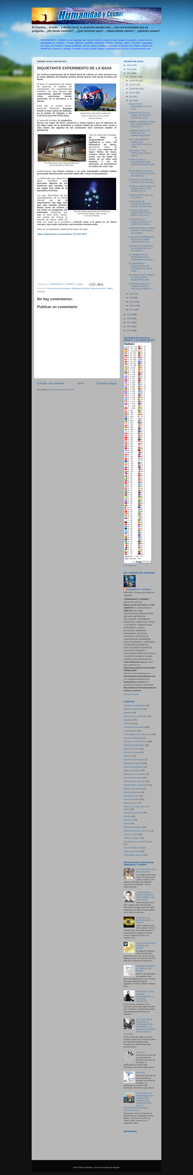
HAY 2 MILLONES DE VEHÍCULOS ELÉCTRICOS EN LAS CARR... (140, 143)
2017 (129, 73)
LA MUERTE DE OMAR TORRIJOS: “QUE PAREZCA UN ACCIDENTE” (145, 896)
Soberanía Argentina (133, 827)
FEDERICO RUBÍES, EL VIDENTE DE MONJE (145, 968)
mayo (132, 294)
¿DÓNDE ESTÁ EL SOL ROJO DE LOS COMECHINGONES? (140, 133)
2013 (129, 326)
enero (132, 309)
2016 (129, 314)
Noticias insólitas (98, 288)
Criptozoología (130, 731)
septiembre (134, 88)
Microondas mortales (133, 778)
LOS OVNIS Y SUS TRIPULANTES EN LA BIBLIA (140, 153)
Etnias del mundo (131, 749)
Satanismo (128, 820)
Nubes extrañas (131, 803)
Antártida (128, 712)
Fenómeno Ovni (131, 752)
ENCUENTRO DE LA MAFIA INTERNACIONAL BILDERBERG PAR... (142, 277)
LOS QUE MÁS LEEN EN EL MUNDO (146, 870)
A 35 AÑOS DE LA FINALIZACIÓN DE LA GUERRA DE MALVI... (140, 221)
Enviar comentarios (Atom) (62, 389)
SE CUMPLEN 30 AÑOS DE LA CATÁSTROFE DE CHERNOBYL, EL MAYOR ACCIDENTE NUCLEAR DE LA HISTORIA (140, 1026)
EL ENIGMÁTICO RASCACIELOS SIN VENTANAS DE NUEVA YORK (141, 267)
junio (131, 100)
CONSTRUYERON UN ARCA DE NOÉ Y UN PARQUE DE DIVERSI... (142, 230)
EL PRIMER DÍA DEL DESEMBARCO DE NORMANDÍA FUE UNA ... (142, 257)
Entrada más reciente (50, 383)
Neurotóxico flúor (131, 796)
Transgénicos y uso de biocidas (138, 841)
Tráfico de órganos (132, 838)
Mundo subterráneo (132, 792)
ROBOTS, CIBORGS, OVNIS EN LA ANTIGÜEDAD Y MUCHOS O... (142, 124)
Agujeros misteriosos (133, 709)
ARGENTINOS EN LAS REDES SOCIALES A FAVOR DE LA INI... (139, 115)
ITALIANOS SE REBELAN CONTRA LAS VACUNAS (141, 181)
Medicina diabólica (132, 770)
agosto (132, 92)
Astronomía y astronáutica (58, 288)
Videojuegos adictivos (133, 855)
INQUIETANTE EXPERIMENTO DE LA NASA (140, 106)
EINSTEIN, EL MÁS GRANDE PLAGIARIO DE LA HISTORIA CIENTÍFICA (145, 996)
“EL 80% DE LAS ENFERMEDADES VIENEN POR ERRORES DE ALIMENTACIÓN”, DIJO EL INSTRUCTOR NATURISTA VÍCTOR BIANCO (138, 1101)
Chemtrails (128, 723)
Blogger (116, 1167)
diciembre (134, 77)
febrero (132, 305)
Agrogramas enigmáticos (135, 705)
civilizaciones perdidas (134, 727)
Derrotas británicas (132, 738)
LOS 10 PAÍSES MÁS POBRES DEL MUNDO (146, 945)
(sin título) (140, 1052)
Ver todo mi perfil (131, 694)
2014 (129, 322)
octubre (133, 84)
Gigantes (128, 756)
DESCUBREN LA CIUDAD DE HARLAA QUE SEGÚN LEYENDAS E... (142, 173)
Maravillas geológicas (133, 767)
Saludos (127, 816)
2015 (129, 318)
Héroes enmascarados (134, 759)
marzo (132, 302)
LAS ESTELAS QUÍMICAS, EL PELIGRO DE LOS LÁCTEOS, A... (141, 248)
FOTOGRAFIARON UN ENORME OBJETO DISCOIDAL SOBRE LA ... (142, 286)
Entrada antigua (107, 383)
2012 (129, 330)
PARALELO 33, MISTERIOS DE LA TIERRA (144, 920)
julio (131, 96)
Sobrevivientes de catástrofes (137, 831)
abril (131, 297)
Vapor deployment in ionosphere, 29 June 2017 (62, 234)
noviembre (134, 80)
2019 (129, 65)
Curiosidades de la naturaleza (137, 734)
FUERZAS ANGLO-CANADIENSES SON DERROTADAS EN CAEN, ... (142, 163)
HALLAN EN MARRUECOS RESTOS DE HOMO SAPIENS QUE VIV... (141, 239)
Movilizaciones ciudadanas (136, 785)
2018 (129, 69)
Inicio (80, 383)
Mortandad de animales (134, 781)
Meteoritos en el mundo (134, 774)
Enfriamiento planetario (134, 745)
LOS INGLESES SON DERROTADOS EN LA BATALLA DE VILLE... (140, 212)
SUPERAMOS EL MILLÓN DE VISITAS (141, 196)
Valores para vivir (131, 851)
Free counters (130, 565)
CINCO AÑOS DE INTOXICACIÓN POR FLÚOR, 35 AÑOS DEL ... (141, 203)
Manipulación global (80, 288)
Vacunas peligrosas (132, 848)
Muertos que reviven (133, 788)
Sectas (127, 823)
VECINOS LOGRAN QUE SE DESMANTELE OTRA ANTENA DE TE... (142, 188)
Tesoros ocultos (131, 834)
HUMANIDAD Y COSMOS (139, 589)
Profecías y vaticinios (133, 812)
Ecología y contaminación (135, 741)
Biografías (128, 720)
